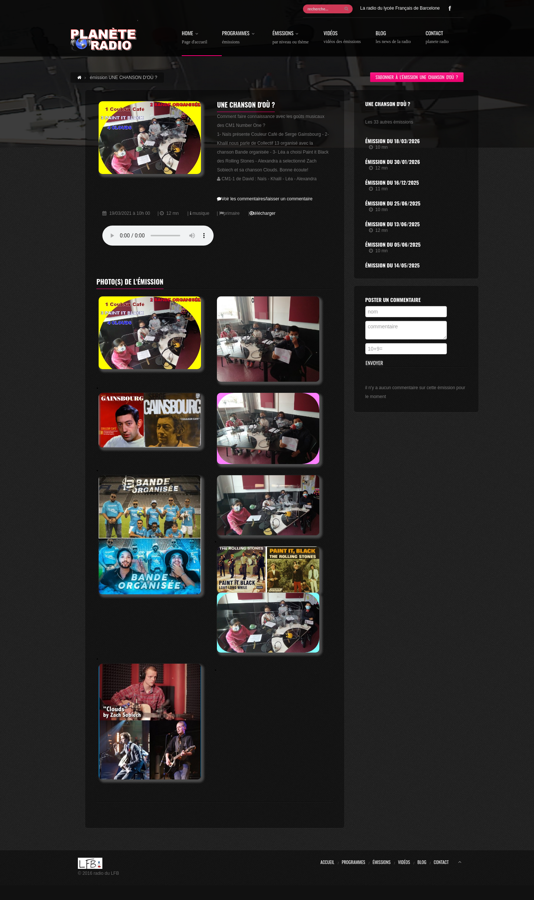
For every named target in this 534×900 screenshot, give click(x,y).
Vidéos (342, 37)
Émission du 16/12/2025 (392, 182)
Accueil (327, 862)
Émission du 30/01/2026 (392, 161)
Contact (437, 37)
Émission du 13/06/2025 (392, 224)
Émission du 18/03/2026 (392, 141)
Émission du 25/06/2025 (393, 203)
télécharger (263, 213)
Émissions (291, 37)
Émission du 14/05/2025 (392, 265)
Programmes (240, 37)
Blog (393, 37)
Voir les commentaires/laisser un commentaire (264, 198)
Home (194, 37)
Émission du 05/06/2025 (393, 244)
